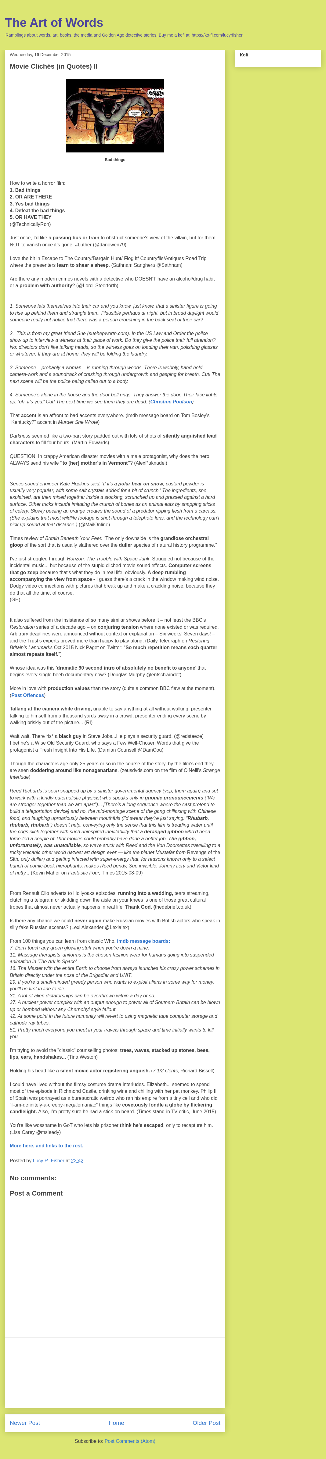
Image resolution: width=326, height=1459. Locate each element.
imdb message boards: (143, 941)
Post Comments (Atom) (130, 1441)
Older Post (206, 1423)
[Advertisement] (115, 1372)
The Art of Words (54, 22)
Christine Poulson (171, 401)
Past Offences (27, 695)
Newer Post (25, 1423)
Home (116, 1423)
